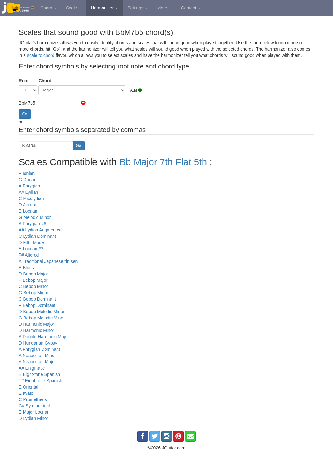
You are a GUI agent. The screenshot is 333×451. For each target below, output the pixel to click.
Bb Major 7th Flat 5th (163, 162)
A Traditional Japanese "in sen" (49, 261)
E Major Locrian (34, 412)
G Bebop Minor (33, 292)
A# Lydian (28, 192)
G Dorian (27, 179)
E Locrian (28, 211)
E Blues (26, 267)
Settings (137, 7)
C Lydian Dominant (37, 236)
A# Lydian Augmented (40, 229)
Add (136, 90)
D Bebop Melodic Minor (42, 311)
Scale (73, 7)
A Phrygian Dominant (39, 349)
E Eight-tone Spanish (39, 374)
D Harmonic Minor (36, 330)
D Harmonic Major (36, 324)
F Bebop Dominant (37, 305)
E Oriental (28, 386)
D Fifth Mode (31, 242)
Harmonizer (104, 7)
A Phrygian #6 (32, 223)
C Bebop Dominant (37, 299)
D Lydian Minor (33, 418)
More (164, 7)
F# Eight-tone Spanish (41, 380)
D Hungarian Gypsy (38, 342)
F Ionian (27, 173)
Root (24, 80)
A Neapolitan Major (37, 361)
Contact (190, 7)
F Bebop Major (33, 280)
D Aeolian (28, 204)
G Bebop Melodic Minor (42, 317)
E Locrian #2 (31, 248)
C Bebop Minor (33, 286)
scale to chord (40, 55)
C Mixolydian (31, 198)
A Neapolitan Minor (37, 355)
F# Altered (29, 255)
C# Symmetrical (34, 405)
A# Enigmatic (32, 368)
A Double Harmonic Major (44, 336)
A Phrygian (29, 185)
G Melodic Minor (35, 217)
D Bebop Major (33, 273)
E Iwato (26, 393)
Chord (48, 7)
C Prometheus (33, 399)
